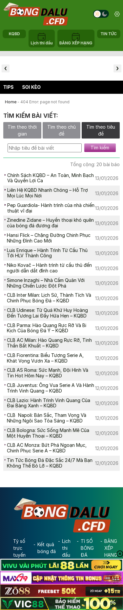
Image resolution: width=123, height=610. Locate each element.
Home (10, 101)
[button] (6, 68)
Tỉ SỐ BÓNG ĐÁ (87, 548)
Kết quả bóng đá (46, 548)
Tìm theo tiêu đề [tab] (100, 130)
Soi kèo (31, 87)
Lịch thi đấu (66, 548)
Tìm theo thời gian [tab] (22, 130)
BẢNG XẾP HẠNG (110, 548)
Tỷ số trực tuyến (19, 548)
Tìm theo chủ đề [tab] (61, 130)
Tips (8, 87)
